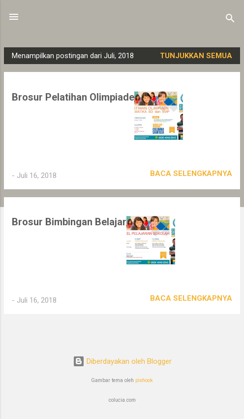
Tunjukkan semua (196, 55)
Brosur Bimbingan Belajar (69, 222)
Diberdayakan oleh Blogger (122, 361)
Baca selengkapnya (191, 173)
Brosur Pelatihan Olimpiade (73, 97)
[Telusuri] (230, 20)
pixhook (144, 380)
